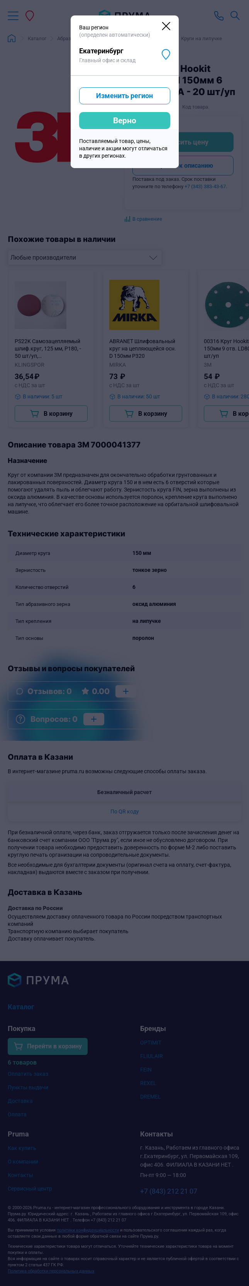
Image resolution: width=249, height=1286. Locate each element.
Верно (124, 120)
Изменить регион (124, 96)
